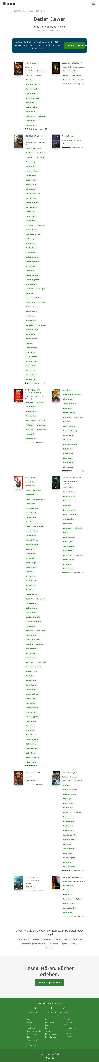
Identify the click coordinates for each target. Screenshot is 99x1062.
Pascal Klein (67, 528)
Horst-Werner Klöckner (33, 298)
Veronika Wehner (31, 284)
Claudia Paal (30, 676)
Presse (47, 1028)
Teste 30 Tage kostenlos (76, 45)
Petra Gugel (30, 434)
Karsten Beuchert (69, 496)
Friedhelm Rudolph (32, 545)
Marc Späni (29, 430)
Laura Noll (66, 80)
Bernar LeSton (68, 885)
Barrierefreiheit (32, 1040)
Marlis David (41, 662)
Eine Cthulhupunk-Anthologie (71, 140)
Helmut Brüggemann (33, 280)
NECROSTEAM (68, 136)
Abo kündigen (69, 1034)
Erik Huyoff (42, 116)
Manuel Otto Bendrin (70, 790)
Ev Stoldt (29, 157)
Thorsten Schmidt (69, 71)
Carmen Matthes (31, 375)
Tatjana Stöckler (68, 546)
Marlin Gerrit (41, 402)
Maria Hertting (31, 585)
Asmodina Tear (68, 462)
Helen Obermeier (69, 817)
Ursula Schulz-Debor (32, 640)
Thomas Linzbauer (32, 329)
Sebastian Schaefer (69, 835)
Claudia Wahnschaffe (33, 617)
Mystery (64, 944)
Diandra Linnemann (69, 514)
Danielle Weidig (31, 221)
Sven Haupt (67, 844)
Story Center (29, 777)
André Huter (30, 590)
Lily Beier (79, 899)
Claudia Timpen (31, 517)
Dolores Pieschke (31, 612)
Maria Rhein (67, 505)
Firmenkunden (50, 1037)
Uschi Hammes (31, 721)
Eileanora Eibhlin (68, 903)
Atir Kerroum (67, 564)
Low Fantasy (54, 944)
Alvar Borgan (30, 80)
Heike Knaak (41, 225)
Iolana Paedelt (78, 80)
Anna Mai (29, 75)
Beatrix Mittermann (32, 508)
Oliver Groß (67, 440)
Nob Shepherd (30, 103)
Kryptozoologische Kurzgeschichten (73, 67)
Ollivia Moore (67, 912)
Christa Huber (30, 212)
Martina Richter (31, 198)
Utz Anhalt (29, 289)
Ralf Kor (66, 75)
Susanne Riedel (31, 567)
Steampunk (49, 948)
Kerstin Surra (30, 370)
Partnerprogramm (51, 1034)
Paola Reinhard (31, 320)
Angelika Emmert (31, 248)
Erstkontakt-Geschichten (70, 777)
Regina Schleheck (32, 540)
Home (25, 11)
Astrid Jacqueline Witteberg (72, 395)
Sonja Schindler (31, 216)
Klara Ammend (31, 635)
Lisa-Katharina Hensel (70, 444)
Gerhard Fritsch (31, 180)
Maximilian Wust (68, 830)
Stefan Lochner (31, 420)
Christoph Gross (31, 307)
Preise (29, 1025)
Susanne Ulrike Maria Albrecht (36, 499)
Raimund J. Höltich (32, 311)
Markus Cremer (31, 379)
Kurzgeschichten (30, 482)
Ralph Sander (67, 862)
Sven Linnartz (30, 243)
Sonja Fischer (30, 334)
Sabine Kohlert (31, 513)
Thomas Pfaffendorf (32, 694)
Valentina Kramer (32, 361)
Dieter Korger (67, 399)
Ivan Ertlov (66, 422)
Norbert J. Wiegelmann (33, 148)
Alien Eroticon (31, 63)
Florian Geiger (30, 626)
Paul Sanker (30, 425)
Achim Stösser (30, 252)
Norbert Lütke (30, 302)
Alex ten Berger (31, 563)
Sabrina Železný (68, 560)
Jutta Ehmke (79, 555)
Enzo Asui (42, 420)
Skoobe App (31, 1028)
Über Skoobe (50, 1022)
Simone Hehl (30, 325)
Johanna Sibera (31, 762)
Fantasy (74, 944)
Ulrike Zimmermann (32, 257)
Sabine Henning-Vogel (33, 667)
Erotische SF (29, 67)
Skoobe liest (31, 1046)
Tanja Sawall (30, 730)
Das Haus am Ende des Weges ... (35, 137)
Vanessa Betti (67, 523)
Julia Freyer (67, 417)
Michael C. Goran (31, 671)
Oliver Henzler (30, 266)
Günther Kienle (68, 435)
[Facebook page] (52, 1010)
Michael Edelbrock (69, 501)
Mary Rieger (30, 662)
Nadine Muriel (30, 116)
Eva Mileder (30, 225)
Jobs (46, 1025)
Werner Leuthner (31, 207)
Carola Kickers (31, 366)
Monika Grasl (30, 486)
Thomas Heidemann (69, 404)
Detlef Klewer (30, 121)
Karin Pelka (30, 631)
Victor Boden (41, 425)
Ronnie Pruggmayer (32, 717)
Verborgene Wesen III (72, 877)
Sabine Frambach (31, 357)
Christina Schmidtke (32, 262)
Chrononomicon (32, 877)
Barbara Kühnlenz (32, 230)
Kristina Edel (30, 316)
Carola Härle (30, 549)
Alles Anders (30, 477)
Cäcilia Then (30, 599)
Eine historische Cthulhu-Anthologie (33, 882)
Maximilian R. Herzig (32, 84)
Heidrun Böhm (30, 699)
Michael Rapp (30, 239)
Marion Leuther (31, 653)
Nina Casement (31, 125)
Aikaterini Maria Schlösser (34, 526)
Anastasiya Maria (31, 112)
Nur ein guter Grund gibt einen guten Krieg (34, 398)
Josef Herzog (41, 631)
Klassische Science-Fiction (74, 939)
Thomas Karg (30, 162)
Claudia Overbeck (32, 603)
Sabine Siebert (31, 685)
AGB (65, 1025)
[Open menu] (93, 3)
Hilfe (28, 1037)
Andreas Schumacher (33, 193)
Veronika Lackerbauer (33, 234)
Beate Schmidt (40, 157)
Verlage (48, 1031)
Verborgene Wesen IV (72, 63)
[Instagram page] (65, 1010)
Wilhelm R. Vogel (31, 339)
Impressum (68, 1036)
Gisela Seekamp (31, 748)
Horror (58, 939)
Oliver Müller (30, 558)
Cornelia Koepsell (32, 275)
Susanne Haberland (69, 908)
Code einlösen (32, 1034)
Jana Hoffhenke (68, 551)
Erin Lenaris (78, 781)
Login (29, 1043)
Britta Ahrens (67, 894)
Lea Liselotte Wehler (33, 98)
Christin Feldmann (32, 203)
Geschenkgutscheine (34, 1031)
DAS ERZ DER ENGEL (34, 772)
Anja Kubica (30, 153)
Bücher (31, 11)
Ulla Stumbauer (31, 175)
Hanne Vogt (41, 599)
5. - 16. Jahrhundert (22, 939)
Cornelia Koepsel (31, 594)
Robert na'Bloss (31, 416)
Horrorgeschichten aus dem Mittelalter (71, 482)
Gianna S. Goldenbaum (33, 621)
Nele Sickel (29, 71)
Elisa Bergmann (31, 712)
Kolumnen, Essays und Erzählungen (33, 944)
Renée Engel (67, 799)
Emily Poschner (68, 449)
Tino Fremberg (68, 487)
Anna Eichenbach (31, 89)
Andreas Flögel (68, 453)
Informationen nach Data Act (71, 1029)
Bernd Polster (30, 271)
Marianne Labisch (32, 171)
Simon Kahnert (68, 542)
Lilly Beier (39, 644)
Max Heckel (42, 302)
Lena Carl (66, 532)
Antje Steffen (30, 703)
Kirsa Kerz (29, 644)
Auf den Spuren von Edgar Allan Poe (35, 143)
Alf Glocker (29, 343)
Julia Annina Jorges (69, 510)
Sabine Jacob (30, 166)
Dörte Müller (30, 572)
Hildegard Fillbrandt (32, 757)
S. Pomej (38, 75)
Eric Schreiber (30, 189)
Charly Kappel (40, 289)
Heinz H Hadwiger (32, 348)
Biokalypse (67, 390)
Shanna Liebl (42, 325)
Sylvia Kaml (78, 812)
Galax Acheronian (69, 867)
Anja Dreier (78, 528)
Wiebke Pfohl (30, 407)
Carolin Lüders (31, 93)
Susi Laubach (41, 153)
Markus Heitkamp (69, 426)
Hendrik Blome (31, 184)
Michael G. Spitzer (69, 858)
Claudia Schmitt (31, 581)
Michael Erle (67, 812)
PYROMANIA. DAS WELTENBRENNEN (33, 391)
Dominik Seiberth (69, 537)
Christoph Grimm (31, 107)
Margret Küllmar (31, 658)
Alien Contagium (69, 772)
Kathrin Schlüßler (69, 413)
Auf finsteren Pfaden (71, 477)
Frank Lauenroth (68, 821)
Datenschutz (68, 1022)
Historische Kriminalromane (42, 939)
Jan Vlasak (29, 293)
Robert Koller (78, 417)
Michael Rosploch (32, 411)
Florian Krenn (41, 71)
